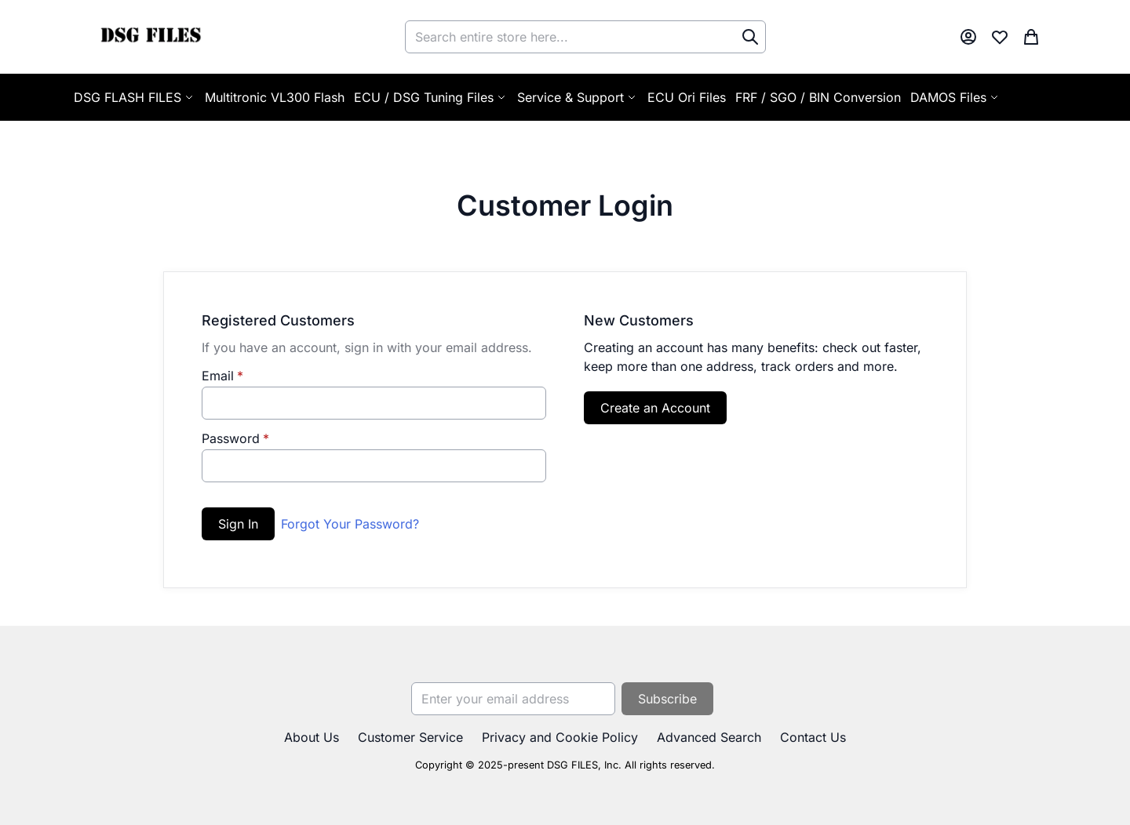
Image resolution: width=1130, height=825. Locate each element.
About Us (311, 737)
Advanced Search (709, 737)
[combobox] (585, 36)
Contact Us (813, 737)
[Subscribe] (667, 698)
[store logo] (150, 37)
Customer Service (410, 737)
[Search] (750, 36)
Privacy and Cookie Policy (560, 737)
